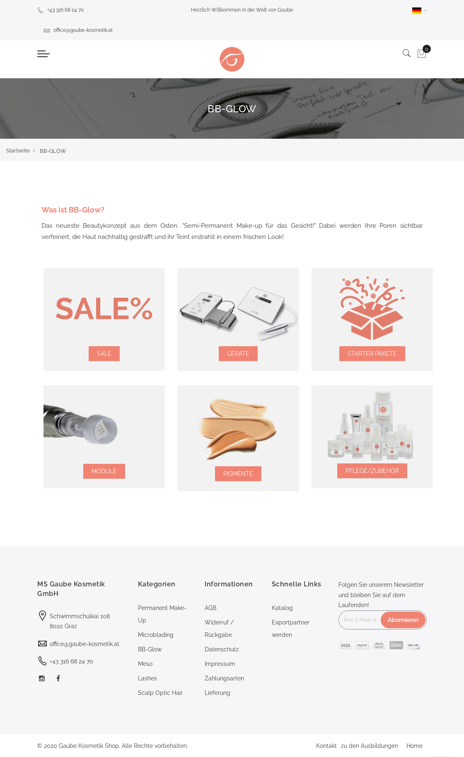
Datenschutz (222, 649)
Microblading (156, 635)
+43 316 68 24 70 (60, 10)
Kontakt (326, 746)
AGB (210, 608)
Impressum (220, 664)
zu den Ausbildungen (369, 746)
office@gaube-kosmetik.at (78, 30)
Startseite (18, 150)
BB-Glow (150, 649)
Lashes (147, 678)
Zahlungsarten (224, 678)
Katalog (282, 608)
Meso (145, 664)
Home (414, 746)
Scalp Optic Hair (160, 692)
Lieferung (217, 692)
